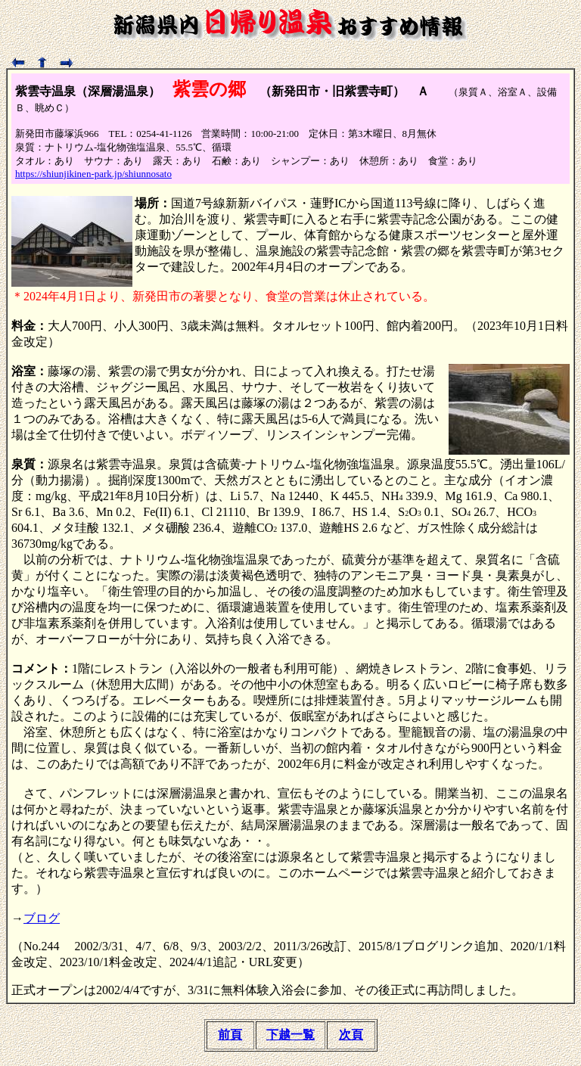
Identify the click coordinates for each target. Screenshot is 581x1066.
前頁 (230, 1034)
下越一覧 (290, 1034)
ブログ (41, 918)
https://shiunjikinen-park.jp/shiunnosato (93, 173)
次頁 (351, 1034)
